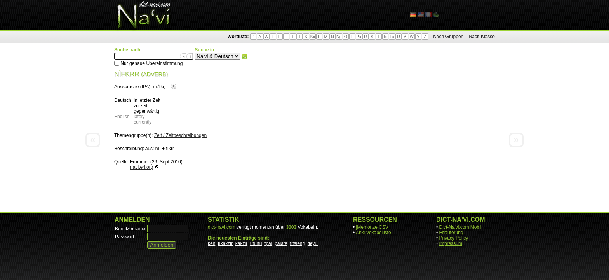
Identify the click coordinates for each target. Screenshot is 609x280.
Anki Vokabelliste (373, 232)
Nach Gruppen (448, 36)
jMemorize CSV (372, 227)
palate (281, 243)
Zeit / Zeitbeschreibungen (180, 135)
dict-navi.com (221, 227)
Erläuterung (451, 232)
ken (211, 243)
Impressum (450, 243)
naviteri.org (141, 167)
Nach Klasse (482, 36)
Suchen (245, 56)
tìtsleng (297, 243)
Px (359, 36)
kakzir (241, 243)
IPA (145, 86)
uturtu (256, 243)
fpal (268, 243)
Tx (392, 36)
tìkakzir (225, 243)
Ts (385, 36)
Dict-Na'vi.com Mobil (460, 227)
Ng (339, 36)
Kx (312, 36)
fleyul (313, 243)
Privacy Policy (453, 238)
